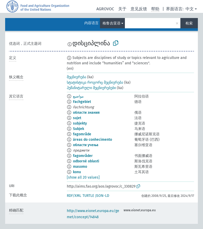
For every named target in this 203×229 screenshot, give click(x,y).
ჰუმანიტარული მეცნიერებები (91, 88)
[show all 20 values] (83, 177)
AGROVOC (105, 8)
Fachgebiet (82, 102)
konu (77, 172)
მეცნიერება (76, 77)
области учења (85, 145)
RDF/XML (74, 195)
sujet (77, 118)
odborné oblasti (86, 161)
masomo (80, 166)
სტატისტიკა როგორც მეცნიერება (95, 82)
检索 (189, 23)
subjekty (80, 123)
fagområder (83, 156)
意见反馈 (139, 8)
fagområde (82, 134)
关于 (122, 8)
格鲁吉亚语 (112, 23)
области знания (86, 112)
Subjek (78, 129)
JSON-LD (102, 195)
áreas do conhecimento (92, 139)
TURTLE (88, 195)
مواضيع (78, 96)
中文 (190, 8)
